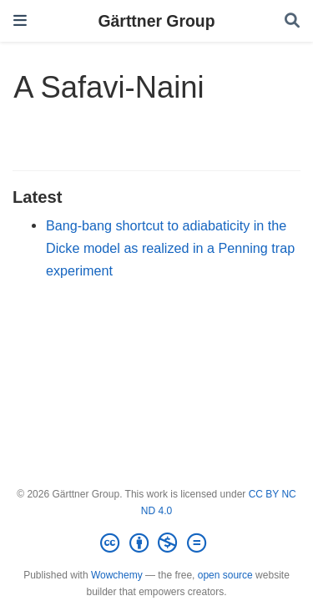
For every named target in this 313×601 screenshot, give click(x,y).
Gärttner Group (156, 21)
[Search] (292, 21)
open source (225, 575)
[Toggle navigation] (20, 20)
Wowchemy (117, 575)
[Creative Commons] (156, 543)
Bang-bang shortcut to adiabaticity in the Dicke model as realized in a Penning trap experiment (170, 247)
